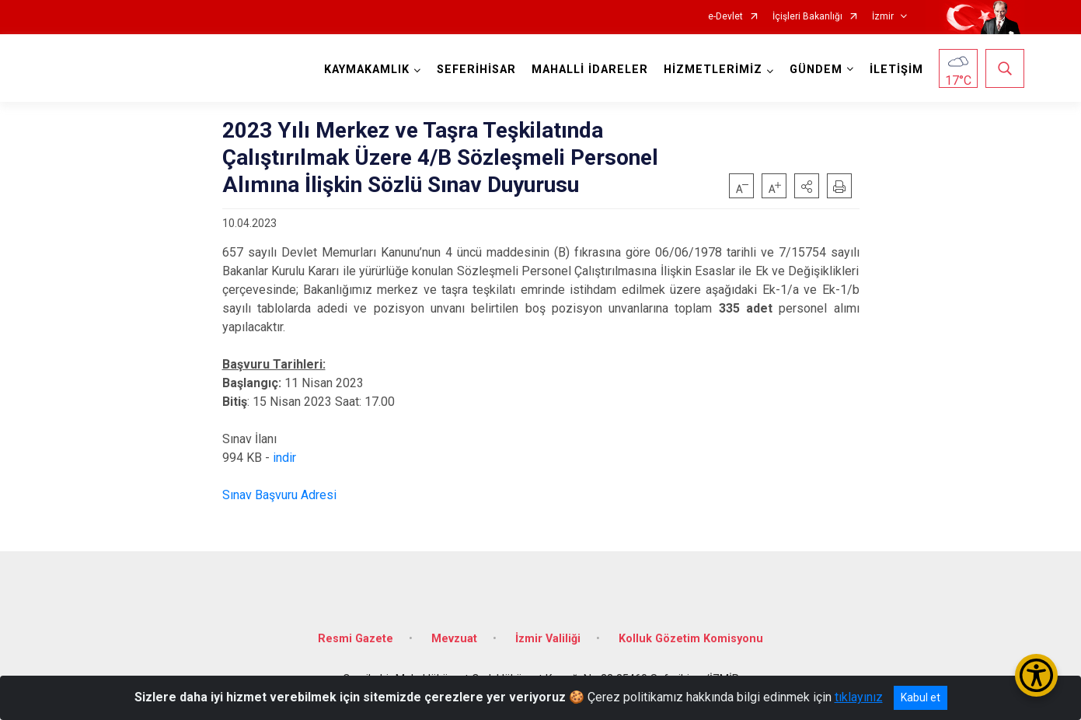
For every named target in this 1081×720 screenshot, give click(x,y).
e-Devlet (725, 17)
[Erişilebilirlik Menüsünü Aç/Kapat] (1036, 675)
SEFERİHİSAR (476, 69)
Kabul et (920, 697)
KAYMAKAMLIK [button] (367, 69)
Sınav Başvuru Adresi (279, 495)
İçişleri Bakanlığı (807, 17)
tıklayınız (859, 697)
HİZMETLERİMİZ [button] (713, 69)
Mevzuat (454, 638)
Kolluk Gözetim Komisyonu (691, 638)
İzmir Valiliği (548, 638)
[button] (806, 185)
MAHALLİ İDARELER (590, 69)
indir (284, 457)
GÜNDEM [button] (816, 69)
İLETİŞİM (896, 69)
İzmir (883, 17)
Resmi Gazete (355, 638)
